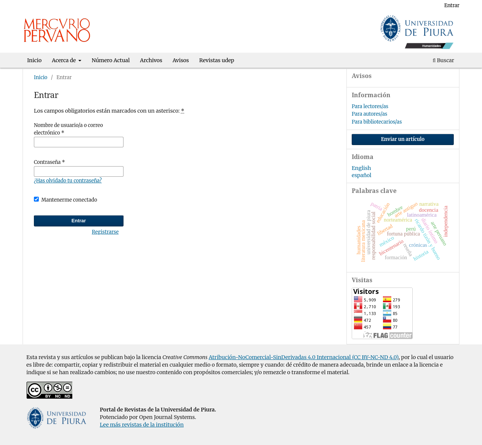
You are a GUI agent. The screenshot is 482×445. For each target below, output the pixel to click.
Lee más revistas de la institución (142, 424)
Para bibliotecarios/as (377, 122)
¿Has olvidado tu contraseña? (68, 180)
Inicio (34, 60)
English (361, 168)
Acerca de (64, 60)
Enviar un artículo (403, 139)
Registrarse (422, 5)
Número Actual (111, 60)
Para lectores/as (370, 106)
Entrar (451, 5)
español (361, 175)
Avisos (180, 60)
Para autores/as (369, 114)
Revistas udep (216, 60)
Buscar (443, 60)
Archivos (151, 60)
